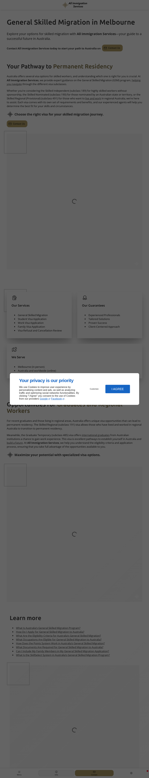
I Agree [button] (117, 389)
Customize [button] (94, 389)
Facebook (56, 398)
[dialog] (74, 389)
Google (44, 398)
